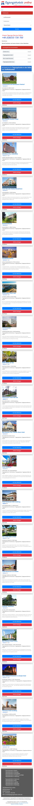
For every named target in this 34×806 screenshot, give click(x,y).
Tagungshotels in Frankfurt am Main (14, 775)
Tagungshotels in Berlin (11, 770)
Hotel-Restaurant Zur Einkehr (10, 571)
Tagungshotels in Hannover (12, 779)
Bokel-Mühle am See (8, 362)
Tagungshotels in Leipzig (11, 782)
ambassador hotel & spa (9, 293)
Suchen (17, 29)
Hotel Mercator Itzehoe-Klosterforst (12, 189)
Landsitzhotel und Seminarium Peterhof (13, 84)
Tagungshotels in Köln (11, 780)
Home (2, 10)
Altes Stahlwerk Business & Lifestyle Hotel (14, 676)
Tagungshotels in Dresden (12, 772)
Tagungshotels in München (12, 783)
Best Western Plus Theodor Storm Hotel (13, 432)
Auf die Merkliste (17, 99)
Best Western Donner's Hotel (10, 119)
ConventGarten (6, 328)
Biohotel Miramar (7, 223)
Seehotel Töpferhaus (8, 606)
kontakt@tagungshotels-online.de (13, 794)
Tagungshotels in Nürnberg (12, 785)
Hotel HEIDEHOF (7, 467)
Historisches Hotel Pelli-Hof (10, 397)
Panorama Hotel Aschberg (9, 710)
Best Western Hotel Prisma (9, 641)
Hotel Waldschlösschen (8, 745)
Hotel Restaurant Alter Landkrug (11, 502)
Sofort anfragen (17, 103)
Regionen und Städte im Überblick (17, 804)
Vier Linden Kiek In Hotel (9, 536)
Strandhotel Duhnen (7, 258)
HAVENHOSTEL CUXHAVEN (10, 154)
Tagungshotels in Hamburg (12, 776)
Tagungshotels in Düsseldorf (12, 773)
